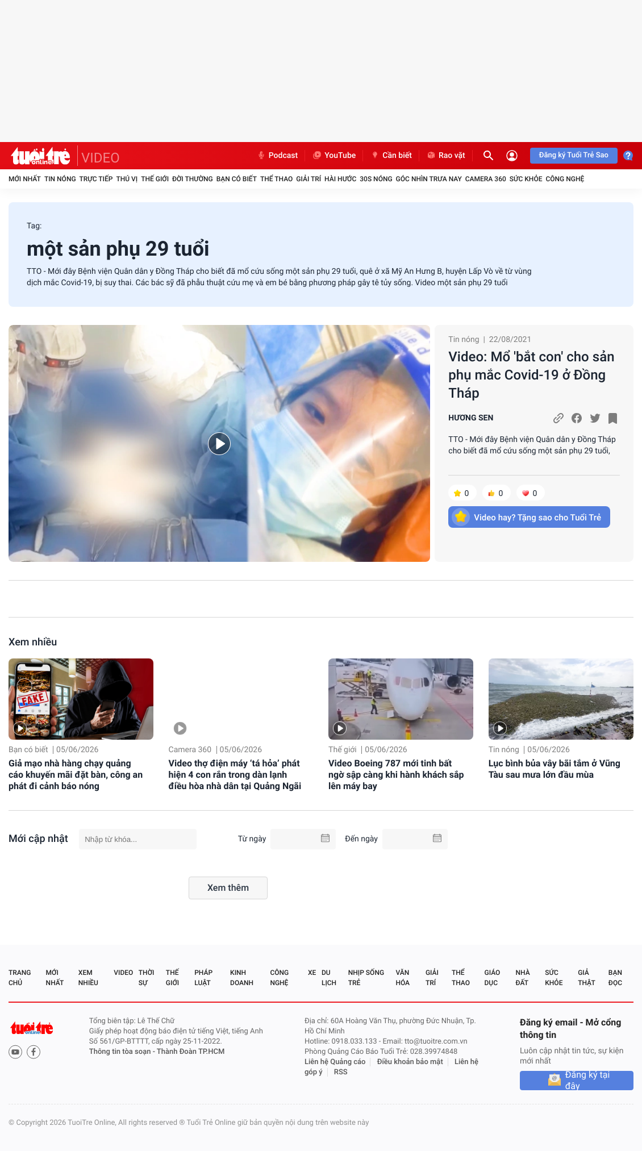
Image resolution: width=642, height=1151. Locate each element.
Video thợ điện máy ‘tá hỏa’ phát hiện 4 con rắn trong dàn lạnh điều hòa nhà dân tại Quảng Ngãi (235, 774)
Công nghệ (564, 179)
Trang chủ (20, 978)
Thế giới (155, 179)
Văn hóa (402, 978)
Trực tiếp (96, 179)
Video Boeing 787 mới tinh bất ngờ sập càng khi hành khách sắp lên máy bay (396, 774)
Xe (312, 973)
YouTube (334, 155)
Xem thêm (228, 887)
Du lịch (329, 978)
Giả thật (586, 978)
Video (123, 973)
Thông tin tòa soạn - (123, 1052)
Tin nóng (60, 179)
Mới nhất (25, 179)
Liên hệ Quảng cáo (335, 1062)
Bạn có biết (236, 179)
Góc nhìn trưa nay (429, 179)
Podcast (277, 155)
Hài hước (340, 179)
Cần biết (391, 155)
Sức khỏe (526, 179)
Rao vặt (445, 155)
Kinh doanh (241, 978)
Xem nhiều (33, 642)
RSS (341, 1072)
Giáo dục (493, 978)
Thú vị (126, 179)
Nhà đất (522, 978)
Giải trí (308, 179)
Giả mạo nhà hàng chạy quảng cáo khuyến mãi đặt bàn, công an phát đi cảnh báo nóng (76, 774)
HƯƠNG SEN (470, 418)
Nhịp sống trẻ (366, 978)
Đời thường (192, 179)
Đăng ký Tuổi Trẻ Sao (573, 155)
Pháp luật (203, 978)
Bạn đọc (615, 978)
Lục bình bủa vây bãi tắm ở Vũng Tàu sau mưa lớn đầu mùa (554, 769)
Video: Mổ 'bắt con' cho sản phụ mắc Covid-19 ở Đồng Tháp (531, 375)
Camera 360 (485, 179)
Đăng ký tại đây (587, 1080)
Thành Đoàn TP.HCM (190, 1052)
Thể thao (276, 179)
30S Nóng (376, 179)
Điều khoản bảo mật (410, 1062)
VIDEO (100, 158)
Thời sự (147, 978)
